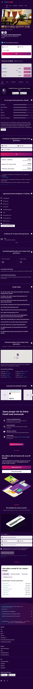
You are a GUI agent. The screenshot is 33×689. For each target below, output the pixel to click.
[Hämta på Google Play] (15, 93)
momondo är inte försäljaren (17, 611)
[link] (16, 444)
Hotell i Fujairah (5, 594)
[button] (2, 2)
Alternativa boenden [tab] (15, 574)
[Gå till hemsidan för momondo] (8, 2)
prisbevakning (22, 437)
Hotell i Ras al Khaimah (7, 589)
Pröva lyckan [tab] (24, 574)
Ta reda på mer (5, 177)
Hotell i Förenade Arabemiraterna (16, 621)
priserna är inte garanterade (7, 607)
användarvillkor (22, 555)
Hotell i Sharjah (26, 621)
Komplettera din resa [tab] (7, 577)
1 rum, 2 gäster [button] (6, 50)
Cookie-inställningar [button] (5, 184)
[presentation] (23, 93)
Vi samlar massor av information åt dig (17, 614)
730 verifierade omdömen (12, 42)
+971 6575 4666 (5, 40)
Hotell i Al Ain (5, 592)
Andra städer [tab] (6, 574)
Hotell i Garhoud (5, 590)
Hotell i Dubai (5, 583)
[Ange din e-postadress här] (17, 545)
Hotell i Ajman (5, 587)
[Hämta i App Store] (23, 93)
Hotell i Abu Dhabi (6, 585)
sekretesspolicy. (3, 556)
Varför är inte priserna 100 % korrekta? (17, 616)
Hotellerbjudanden (5, 621)
